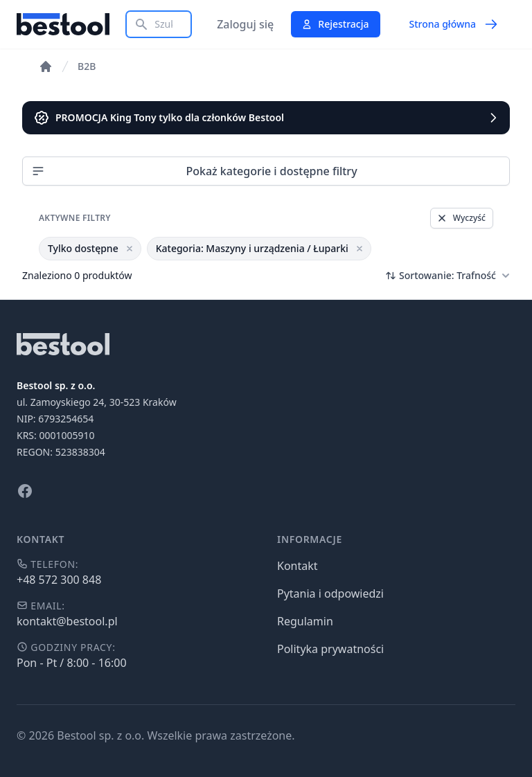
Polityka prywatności (330, 649)
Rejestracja (335, 23)
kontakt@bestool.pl (67, 621)
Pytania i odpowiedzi (330, 593)
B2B (87, 66)
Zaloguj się (245, 24)
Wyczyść (461, 218)
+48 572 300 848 (59, 579)
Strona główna (453, 24)
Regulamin (305, 621)
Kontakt (297, 565)
